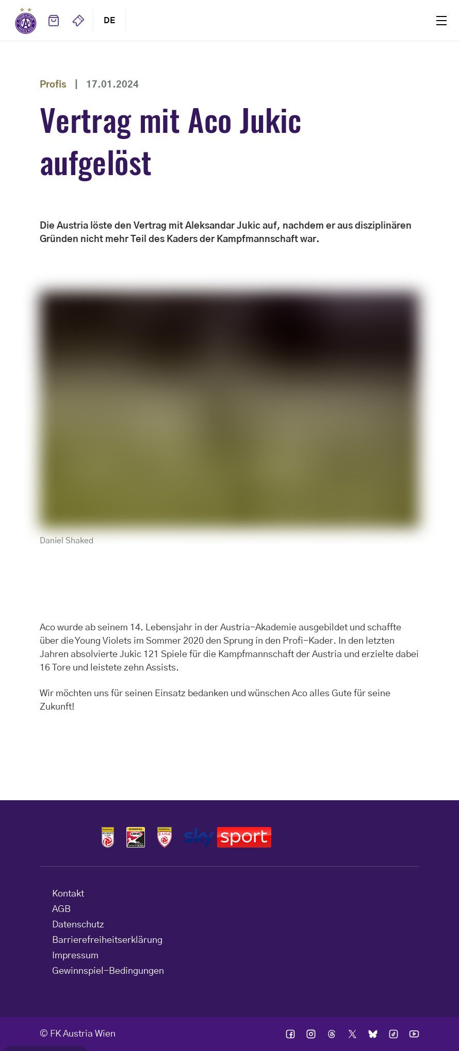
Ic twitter (352, 1034)
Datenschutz (78, 924)
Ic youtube (414, 1034)
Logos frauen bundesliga (135, 837)
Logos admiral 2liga (164, 837)
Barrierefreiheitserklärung (107, 940)
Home (25, 20)
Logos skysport (227, 837)
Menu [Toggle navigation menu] (441, 20)
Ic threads (331, 1034)
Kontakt (68, 894)
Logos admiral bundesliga (108, 837)
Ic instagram (311, 1034)
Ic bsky (373, 1034)
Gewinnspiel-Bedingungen (108, 971)
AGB (61, 909)
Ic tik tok (393, 1034)
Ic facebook (290, 1034)
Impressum (75, 955)
